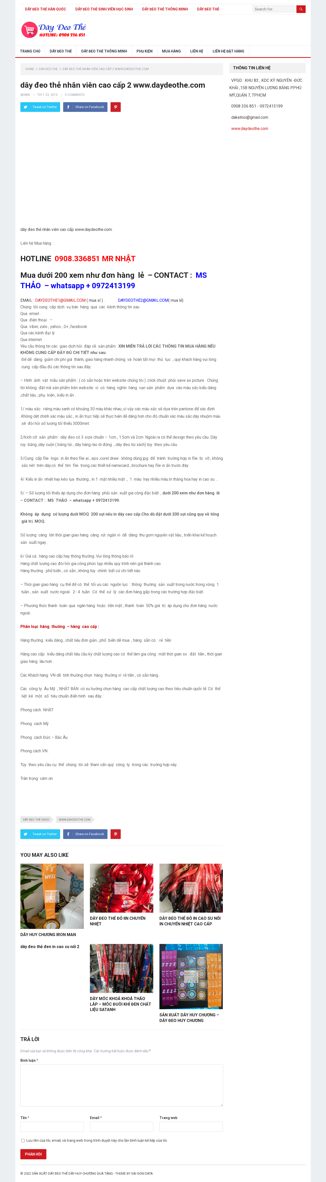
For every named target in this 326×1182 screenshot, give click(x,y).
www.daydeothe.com (74, 819)
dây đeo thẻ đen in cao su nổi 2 (49, 946)
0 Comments (74, 95)
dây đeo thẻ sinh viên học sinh (104, 9)
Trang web (168, 1118)
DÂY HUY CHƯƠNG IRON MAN (48, 934)
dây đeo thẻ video (36, 819)
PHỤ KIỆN (145, 51)
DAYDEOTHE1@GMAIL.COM (60, 300)
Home (29, 69)
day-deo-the (48, 69)
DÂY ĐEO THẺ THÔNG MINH (165, 9)
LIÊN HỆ (196, 51)
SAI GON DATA (142, 1173)
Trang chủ (30, 51)
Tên (24, 1118)
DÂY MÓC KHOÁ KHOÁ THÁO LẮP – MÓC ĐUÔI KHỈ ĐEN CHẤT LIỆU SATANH (120, 1004)
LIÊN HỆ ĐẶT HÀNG (228, 51)
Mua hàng (171, 51)
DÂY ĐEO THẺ (208, 9)
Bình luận (29, 1060)
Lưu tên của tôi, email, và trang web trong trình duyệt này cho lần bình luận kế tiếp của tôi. (97, 1140)
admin (25, 95)
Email (96, 1118)
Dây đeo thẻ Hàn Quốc (45, 9)
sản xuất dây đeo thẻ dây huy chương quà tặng (72, 1173)
